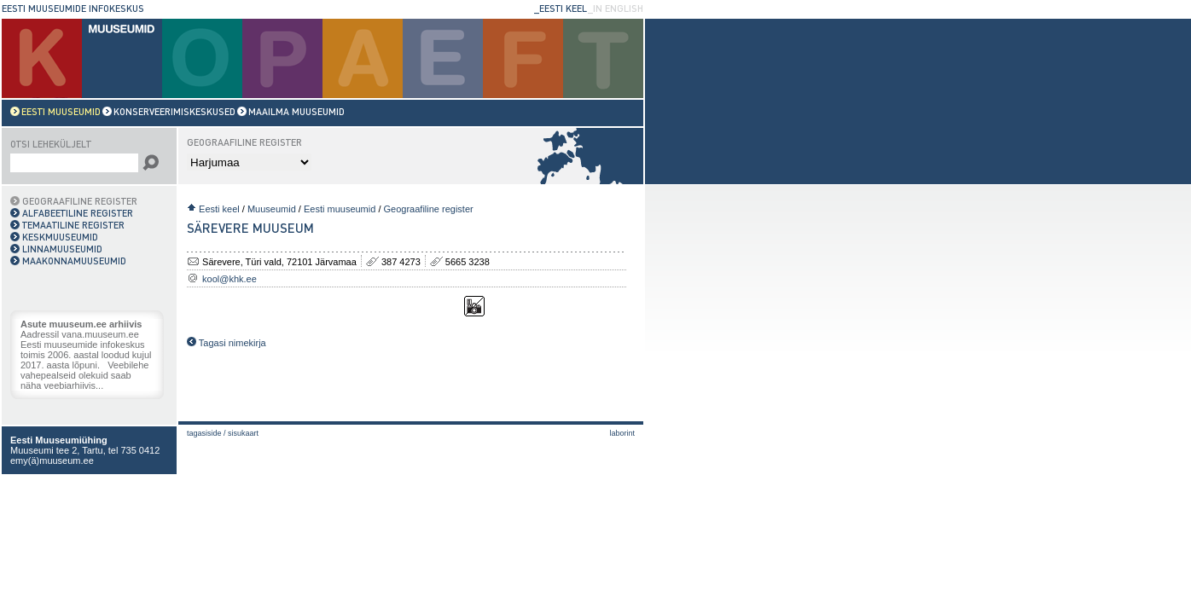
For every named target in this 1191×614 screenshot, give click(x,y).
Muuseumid (271, 209)
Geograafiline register (428, 209)
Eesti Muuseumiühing (58, 440)
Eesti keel (219, 209)
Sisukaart (243, 433)
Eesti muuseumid (339, 209)
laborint (622, 433)
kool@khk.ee (229, 279)
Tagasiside (204, 433)
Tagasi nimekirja (226, 343)
